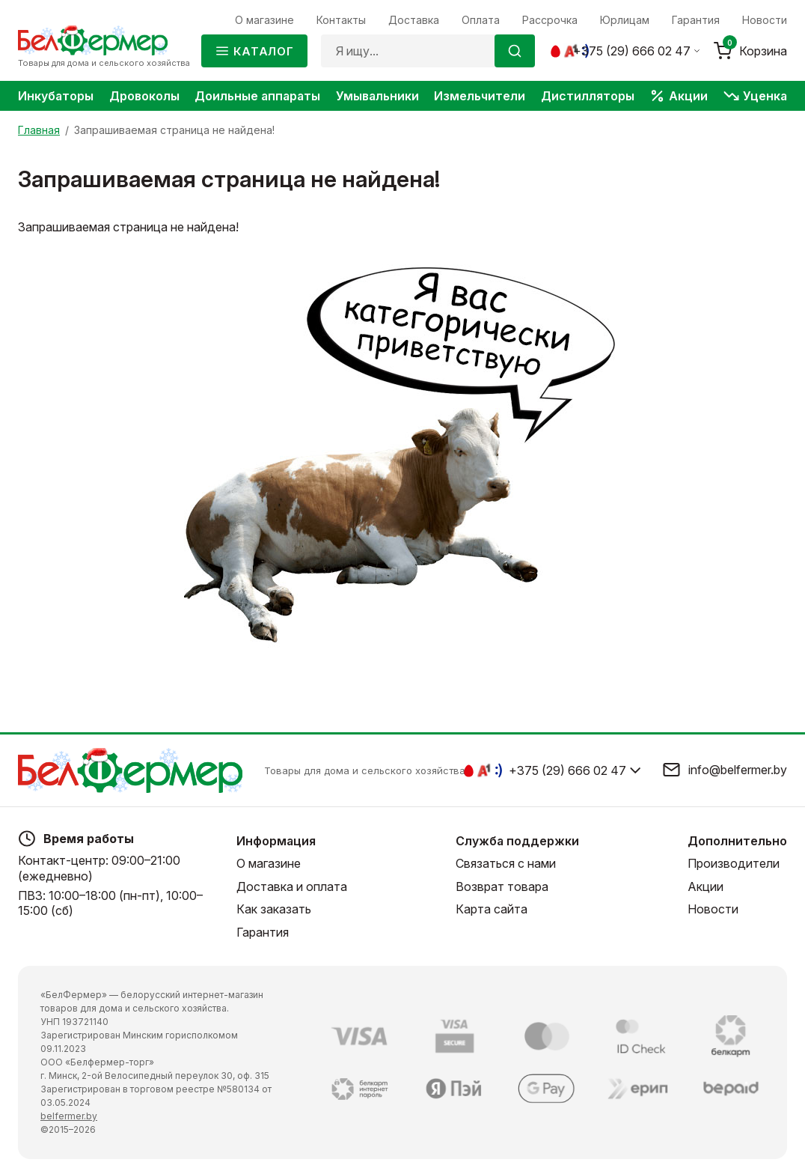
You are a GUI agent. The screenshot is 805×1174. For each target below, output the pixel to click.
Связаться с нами (506, 864)
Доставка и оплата (291, 886)
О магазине (268, 864)
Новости (713, 908)
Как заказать (273, 908)
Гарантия (262, 932)
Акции (705, 886)
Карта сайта (491, 908)
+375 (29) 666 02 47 (632, 51)
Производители (734, 864)
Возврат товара (502, 886)
